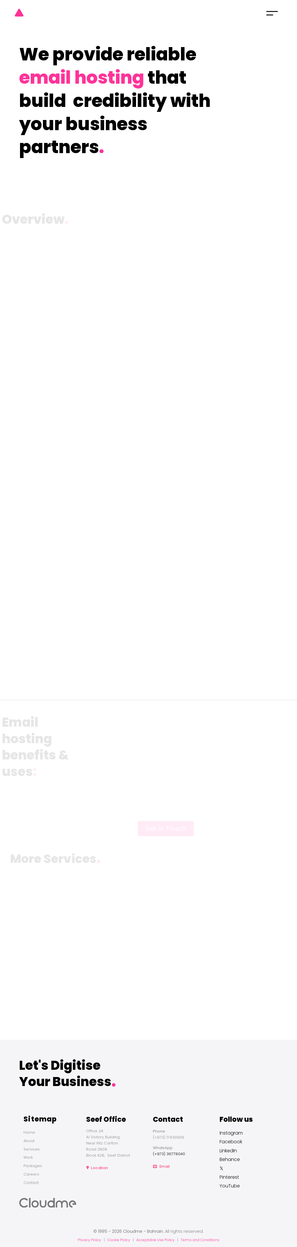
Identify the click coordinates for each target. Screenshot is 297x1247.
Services (31, 1149)
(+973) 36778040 (169, 1154)
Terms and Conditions (200, 1239)
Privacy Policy (89, 1239)
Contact (31, 1182)
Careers (31, 1174)
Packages (32, 1166)
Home (29, 1132)
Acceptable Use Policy (155, 1239)
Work (28, 1157)
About (29, 1141)
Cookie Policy (118, 1239)
